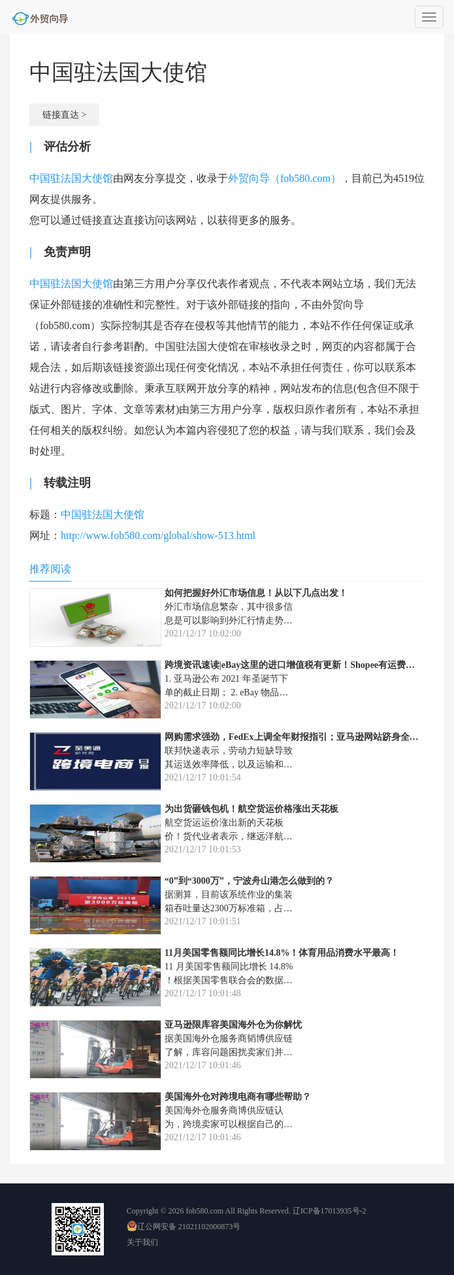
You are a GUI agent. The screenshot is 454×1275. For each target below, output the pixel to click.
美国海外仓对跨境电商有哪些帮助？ (238, 1097)
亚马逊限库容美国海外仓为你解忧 (233, 1025)
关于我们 (142, 1242)
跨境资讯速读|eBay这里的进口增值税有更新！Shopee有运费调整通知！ (308, 665)
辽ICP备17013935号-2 (329, 1210)
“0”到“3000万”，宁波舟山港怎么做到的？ (249, 881)
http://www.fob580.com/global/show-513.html (158, 535)
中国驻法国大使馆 (71, 178)
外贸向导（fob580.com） (284, 178)
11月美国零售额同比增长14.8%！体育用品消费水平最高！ (282, 953)
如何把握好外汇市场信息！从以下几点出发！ (256, 593)
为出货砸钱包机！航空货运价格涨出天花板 (251, 809)
